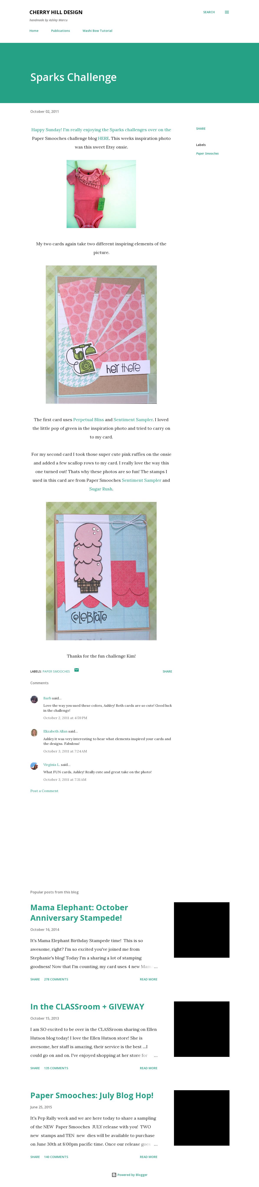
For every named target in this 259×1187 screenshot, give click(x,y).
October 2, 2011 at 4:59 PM (65, 718)
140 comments (56, 1157)
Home (34, 31)
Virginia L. (51, 764)
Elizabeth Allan (55, 731)
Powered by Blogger (129, 1175)
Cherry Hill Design (56, 12)
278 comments (56, 979)
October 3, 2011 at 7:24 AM (65, 751)
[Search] (209, 12)
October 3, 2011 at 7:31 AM (64, 779)
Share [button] (201, 128)
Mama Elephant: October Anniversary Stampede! (79, 912)
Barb (47, 698)
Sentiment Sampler (133, 419)
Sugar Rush (100, 489)
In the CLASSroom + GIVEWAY (87, 1006)
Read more (148, 979)
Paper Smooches (207, 153)
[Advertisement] (101, 835)
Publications (60, 31)
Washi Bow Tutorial (97, 31)
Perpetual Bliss (88, 419)
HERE (103, 138)
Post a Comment (44, 791)
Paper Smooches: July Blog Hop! (91, 1095)
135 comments (56, 1068)
